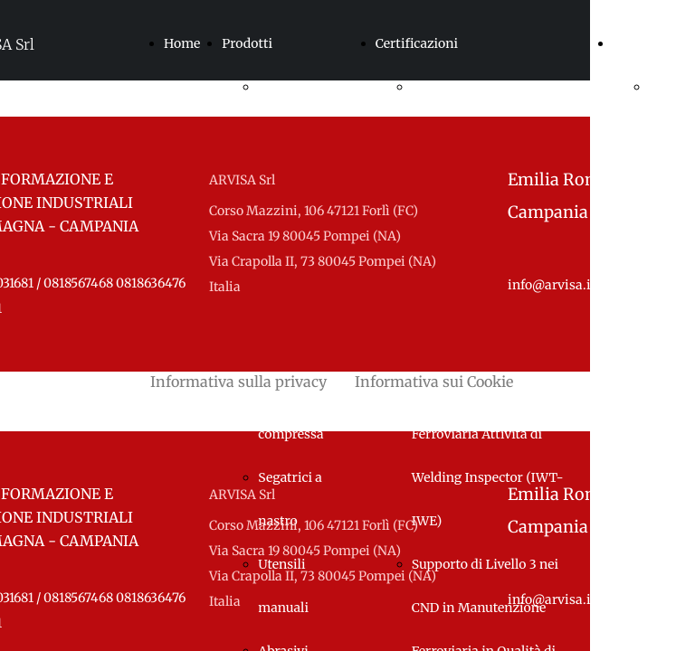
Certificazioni (417, 43)
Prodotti (247, 43)
